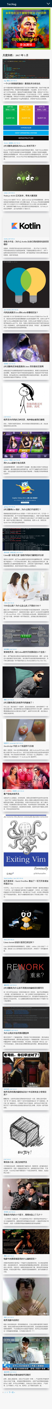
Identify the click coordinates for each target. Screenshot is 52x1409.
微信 (8, 80)
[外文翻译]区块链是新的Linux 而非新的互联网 (26, 356)
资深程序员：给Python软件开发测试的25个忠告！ (26, 643)
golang (6, 507)
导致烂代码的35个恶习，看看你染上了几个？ (26, 1202)
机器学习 (6, 743)
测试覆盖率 (7, 1030)
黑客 (5, 700)
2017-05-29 (17, 460)
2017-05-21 (10, 1317)
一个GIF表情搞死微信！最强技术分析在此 (26, 80)
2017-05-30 (15, 310)
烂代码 (6, 1212)
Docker (6, 143)
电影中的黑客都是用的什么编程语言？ (26, 1251)
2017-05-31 (14, 80)
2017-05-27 (19, 552)
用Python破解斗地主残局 (26, 454)
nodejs (5, 193)
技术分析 (6, 552)
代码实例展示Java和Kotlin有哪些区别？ (26, 295)
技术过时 (6, 1089)
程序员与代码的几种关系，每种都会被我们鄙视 (26, 406)
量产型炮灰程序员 (26, 787)
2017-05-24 (21, 791)
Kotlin (5, 239)
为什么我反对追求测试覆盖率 (26, 1028)
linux (5, 939)
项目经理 (6, 1372)
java (5, 310)
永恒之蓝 (13, 552)
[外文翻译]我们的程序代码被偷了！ (26, 691)
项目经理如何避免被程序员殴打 (26, 1362)
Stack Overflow (8, 878)
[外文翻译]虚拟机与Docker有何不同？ (26, 133)
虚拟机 (11, 143)
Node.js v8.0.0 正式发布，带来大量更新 (26, 188)
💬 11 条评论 (7, 791)
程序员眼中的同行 (26, 1306)
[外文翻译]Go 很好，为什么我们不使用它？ (26, 502)
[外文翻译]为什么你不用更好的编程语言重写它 (26, 980)
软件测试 (6, 649)
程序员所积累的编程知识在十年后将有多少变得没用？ (26, 1081)
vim (15, 878)
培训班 (15, 791)
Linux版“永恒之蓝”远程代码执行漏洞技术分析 (26, 548)
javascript (13, 743)
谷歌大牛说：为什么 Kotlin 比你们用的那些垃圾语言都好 (26, 236)
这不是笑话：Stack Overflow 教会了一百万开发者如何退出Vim (26, 857)
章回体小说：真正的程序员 (26, 1144)
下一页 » (12, 1392)
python (6, 460)
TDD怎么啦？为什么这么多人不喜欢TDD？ (26, 596)
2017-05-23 (11, 939)
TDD (5, 603)
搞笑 (5, 1317)
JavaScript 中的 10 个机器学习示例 (26, 739)
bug (5, 80)
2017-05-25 (11, 603)
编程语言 (6, 985)
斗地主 (11, 460)
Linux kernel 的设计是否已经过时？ (26, 928)
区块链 (6, 363)
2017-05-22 (7, 1159)
